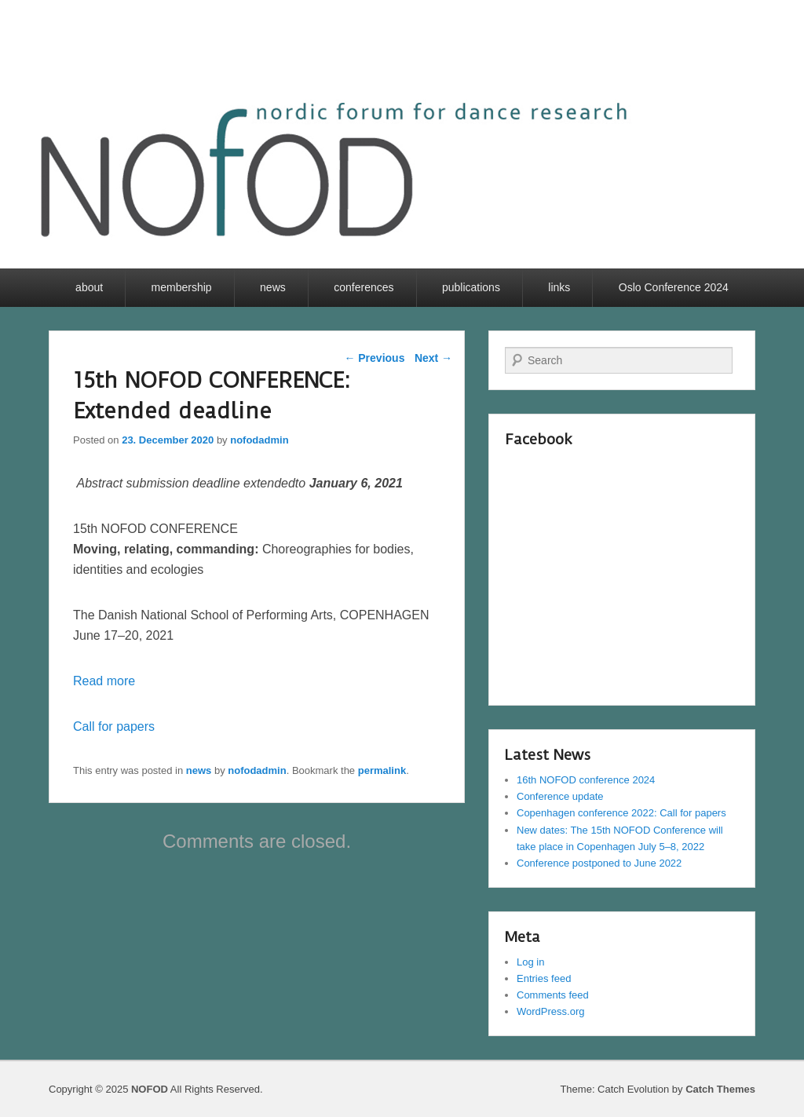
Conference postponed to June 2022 (599, 863)
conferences (363, 287)
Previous (374, 358)
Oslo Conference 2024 (674, 287)
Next (433, 358)
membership (182, 287)
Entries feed (544, 978)
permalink (382, 770)
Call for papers (114, 726)
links (559, 287)
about (89, 287)
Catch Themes (720, 1089)
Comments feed (553, 995)
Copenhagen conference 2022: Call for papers (621, 813)
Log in (530, 962)
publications (471, 287)
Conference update (560, 796)
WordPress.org (550, 1011)
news (273, 287)
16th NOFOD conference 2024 (586, 780)
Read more (104, 681)
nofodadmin (259, 440)
